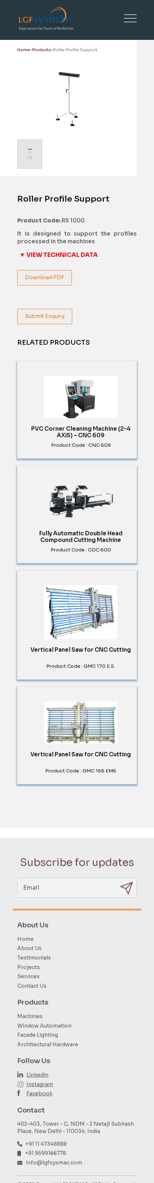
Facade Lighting (37, 1046)
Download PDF (44, 277)
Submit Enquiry (45, 316)
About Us (29, 960)
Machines (30, 1028)
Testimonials (34, 969)
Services (28, 988)
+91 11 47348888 (46, 1155)
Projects (28, 979)
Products (41, 49)
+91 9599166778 (45, 1164)
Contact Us (32, 997)
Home (23, 49)
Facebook (39, 1105)
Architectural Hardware (47, 1056)
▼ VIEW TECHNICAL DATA (58, 255)
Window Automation (44, 1037)
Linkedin (37, 1086)
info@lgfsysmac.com (54, 1174)
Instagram (39, 1096)
